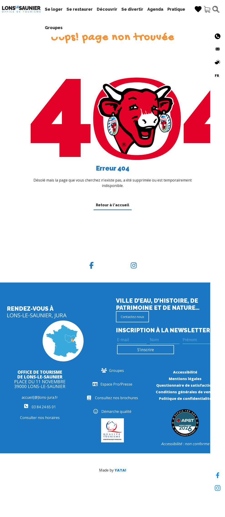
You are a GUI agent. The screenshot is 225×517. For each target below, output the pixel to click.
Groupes (53, 27)
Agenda (155, 9)
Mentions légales (185, 378)
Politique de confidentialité (185, 398)
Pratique (176, 9)
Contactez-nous (132, 317)
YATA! (120, 470)
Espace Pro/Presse (112, 384)
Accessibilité (185, 372)
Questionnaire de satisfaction (185, 385)
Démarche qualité (112, 411)
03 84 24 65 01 (40, 406)
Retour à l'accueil (112, 205)
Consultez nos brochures (112, 397)
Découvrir (107, 9)
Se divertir (132, 9)
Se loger (54, 9)
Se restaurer (79, 9)
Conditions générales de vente (185, 391)
